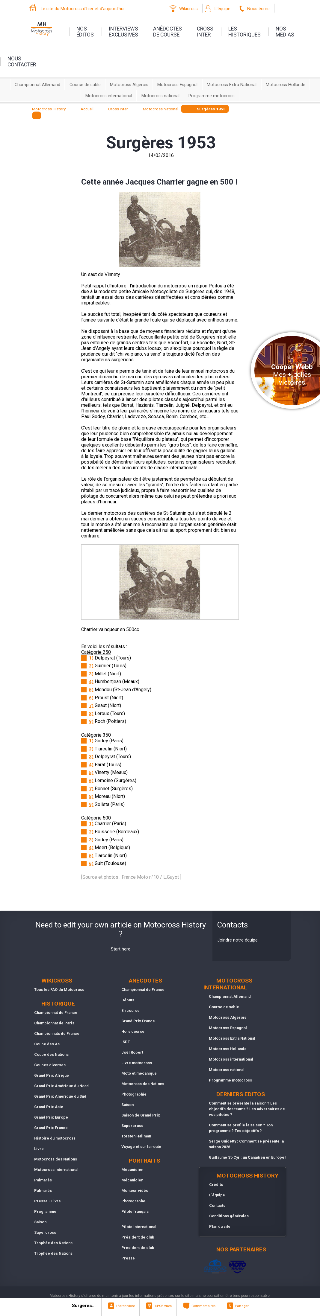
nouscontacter (21, 62)
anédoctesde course (167, 32)
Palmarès (43, 1180)
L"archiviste (125, 1306)
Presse (128, 1258)
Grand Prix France (51, 1127)
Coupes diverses (50, 1065)
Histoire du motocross (55, 1138)
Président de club (137, 1237)
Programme (45, 1211)
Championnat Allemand (37, 84)
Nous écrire (258, 8)
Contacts (217, 1205)
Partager (242, 1306)
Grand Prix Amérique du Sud (60, 1096)
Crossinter (205, 32)
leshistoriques (244, 32)
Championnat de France (55, 1012)
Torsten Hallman (136, 1136)
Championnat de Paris (54, 1023)
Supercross (45, 1232)
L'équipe (222, 8)
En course (130, 1010)
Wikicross (188, 8)
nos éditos (85, 32)
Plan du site (219, 1226)
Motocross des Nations (55, 1159)
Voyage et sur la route (141, 1146)
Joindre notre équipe (237, 940)
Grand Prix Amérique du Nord (61, 1086)
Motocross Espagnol (177, 84)
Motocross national (160, 95)
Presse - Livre (47, 1201)
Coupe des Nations (51, 1054)
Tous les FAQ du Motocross (59, 989)
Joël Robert (132, 1052)
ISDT (125, 1042)
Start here (120, 949)
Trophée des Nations (53, 1243)
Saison (40, 1222)
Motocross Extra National (231, 84)
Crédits (216, 1184)
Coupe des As (47, 1044)
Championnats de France (56, 1033)
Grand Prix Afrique (51, 1075)
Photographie (134, 1094)
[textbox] (36, 115)
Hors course (132, 1031)
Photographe (133, 1201)
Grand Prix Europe (51, 1117)
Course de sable (85, 84)
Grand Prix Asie (48, 1107)
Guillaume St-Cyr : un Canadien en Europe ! (247, 1157)
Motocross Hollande (285, 84)
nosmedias (285, 32)
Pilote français (135, 1211)
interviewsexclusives (123, 32)
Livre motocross (136, 1063)
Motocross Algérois (129, 84)
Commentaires (203, 1306)
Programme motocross (211, 95)
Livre (39, 1148)
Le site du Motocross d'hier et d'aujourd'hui (82, 8)
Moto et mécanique (139, 1073)
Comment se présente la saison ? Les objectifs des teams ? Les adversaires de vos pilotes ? (247, 1109)
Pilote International (138, 1226)
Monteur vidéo (134, 1190)
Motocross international (108, 95)
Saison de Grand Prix (140, 1115)
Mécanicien (132, 1169)
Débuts (127, 1000)
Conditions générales (229, 1216)
